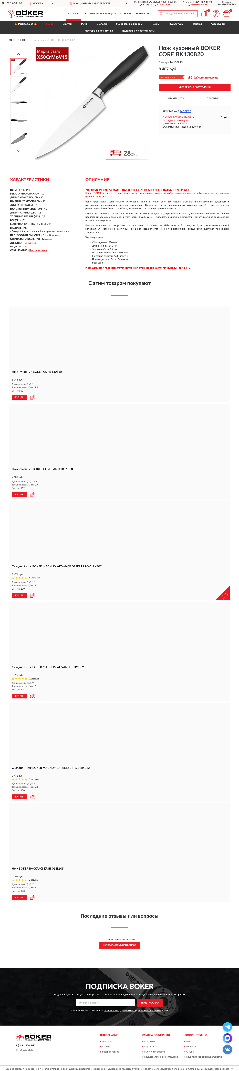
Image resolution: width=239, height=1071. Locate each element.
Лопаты (102, 24)
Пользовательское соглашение (161, 1056)
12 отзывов (34, 577)
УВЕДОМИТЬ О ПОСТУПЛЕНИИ (195, 87)
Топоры (197, 24)
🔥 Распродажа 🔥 (25, 24)
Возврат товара (110, 1050)
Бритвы (67, 24)
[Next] (18, 151)
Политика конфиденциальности (204, 1056)
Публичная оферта (154, 1050)
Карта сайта (151, 1045)
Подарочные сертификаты (138, 31)
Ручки (84, 24)
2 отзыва (33, 879)
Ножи (50, 24)
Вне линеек (31, 243)
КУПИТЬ (19, 397)
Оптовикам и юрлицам (100, 14)
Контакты (142, 14)
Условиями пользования (149, 1009)
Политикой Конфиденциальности (120, 1009)
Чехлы (155, 24)
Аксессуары (218, 24)
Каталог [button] (73, 14)
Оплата (106, 1045)
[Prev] (18, 54)
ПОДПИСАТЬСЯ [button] (150, 1001)
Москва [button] (185, 111)
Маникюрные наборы (129, 24)
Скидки (190, 1050)
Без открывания (38, 250)
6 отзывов (34, 678)
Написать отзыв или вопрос (119, 944)
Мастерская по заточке (99, 31)
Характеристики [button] (177, 98)
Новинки (191, 1045)
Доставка (107, 1040)
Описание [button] (213, 98)
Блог (189, 1040)
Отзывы (125, 14)
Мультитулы (176, 24)
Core (25, 247)
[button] (197, 5)
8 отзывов (34, 778)
